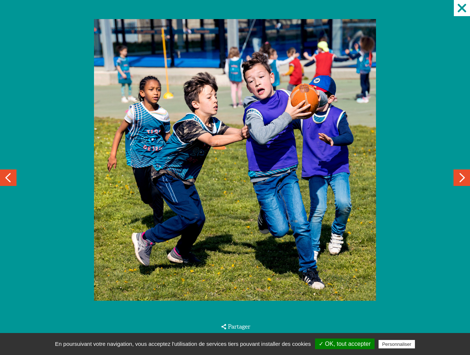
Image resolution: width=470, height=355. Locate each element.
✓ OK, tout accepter (345, 344)
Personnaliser (397, 344)
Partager (239, 326)
